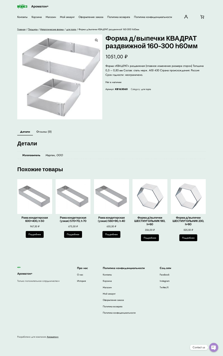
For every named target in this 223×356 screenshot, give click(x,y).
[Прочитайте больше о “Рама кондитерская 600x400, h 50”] (35, 234)
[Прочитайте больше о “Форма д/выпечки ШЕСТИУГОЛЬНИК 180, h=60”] (150, 237)
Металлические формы (52, 29)
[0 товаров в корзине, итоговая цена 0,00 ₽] (202, 17)
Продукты (33, 29)
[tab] (25, 132)
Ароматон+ (39, 6)
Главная (21, 29)
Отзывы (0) (44, 132)
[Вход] (186, 16)
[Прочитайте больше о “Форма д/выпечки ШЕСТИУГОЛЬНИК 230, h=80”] (188, 237)
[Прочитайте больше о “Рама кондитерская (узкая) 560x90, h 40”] (111, 234)
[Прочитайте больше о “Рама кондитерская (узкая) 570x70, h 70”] (73, 234)
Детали (25, 132)
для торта (71, 29)
